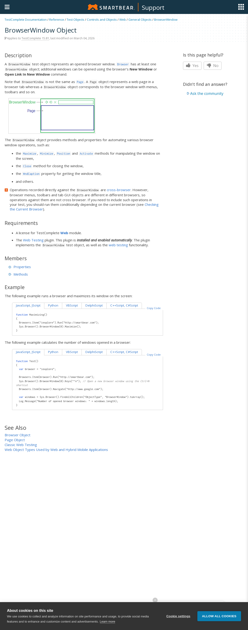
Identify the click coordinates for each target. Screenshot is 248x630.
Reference (56, 19)
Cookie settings (178, 616)
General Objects (140, 19)
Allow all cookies (219, 616)
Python (53, 305)
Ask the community (206, 93)
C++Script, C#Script (124, 305)
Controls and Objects (102, 19)
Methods (18, 274)
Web (122, 19)
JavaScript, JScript (28, 305)
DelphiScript (94, 305)
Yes (192, 65)
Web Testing (33, 240)
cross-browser (119, 189)
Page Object (15, 439)
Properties (19, 266)
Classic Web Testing (21, 444)
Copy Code (154, 308)
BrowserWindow (165, 19)
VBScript (72, 305)
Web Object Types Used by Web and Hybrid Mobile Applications (56, 449)
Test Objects (75, 19)
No (213, 65)
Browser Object (17, 435)
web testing (118, 245)
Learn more (107, 621)
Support (153, 7)
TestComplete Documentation (26, 19)
